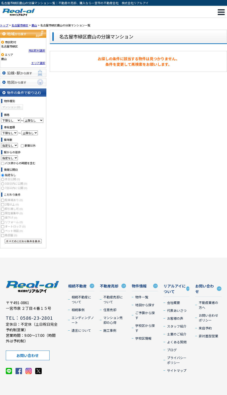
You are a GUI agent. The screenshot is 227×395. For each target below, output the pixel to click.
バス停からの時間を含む (20, 163)
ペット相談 (14, 231)
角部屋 (11, 235)
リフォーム (14, 222)
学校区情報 (143, 338)
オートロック (15, 226)
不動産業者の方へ (208, 305)
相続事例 (78, 309)
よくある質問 (176, 342)
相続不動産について (81, 299)
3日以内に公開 (16, 183)
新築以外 (30, 145)
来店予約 (205, 328)
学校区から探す (145, 328)
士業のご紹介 (176, 334)
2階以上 (12, 204)
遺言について (81, 330)
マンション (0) (11, 107)
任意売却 (109, 309)
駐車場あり (14, 200)
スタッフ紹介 (176, 326)
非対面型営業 (208, 336)
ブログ (172, 350)
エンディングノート (83, 320)
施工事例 (109, 330)
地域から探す (23, 34)
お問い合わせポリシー (208, 317)
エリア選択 (38, 63)
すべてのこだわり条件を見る (23, 241)
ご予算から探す (145, 315)
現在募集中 (14, 213)
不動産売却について (113, 299)
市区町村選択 (36, 50)
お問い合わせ (27, 355)
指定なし (10, 175)
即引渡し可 (14, 209)
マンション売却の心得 (113, 320)
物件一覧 (141, 297)
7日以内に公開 (16, 188)
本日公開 (12, 179)
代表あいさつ (176, 310)
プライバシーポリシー (176, 360)
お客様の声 (175, 318)
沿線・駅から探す (23, 73)
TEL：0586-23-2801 (29, 317)
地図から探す (23, 82)
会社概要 (173, 302)
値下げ (11, 217)
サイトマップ (176, 370)
